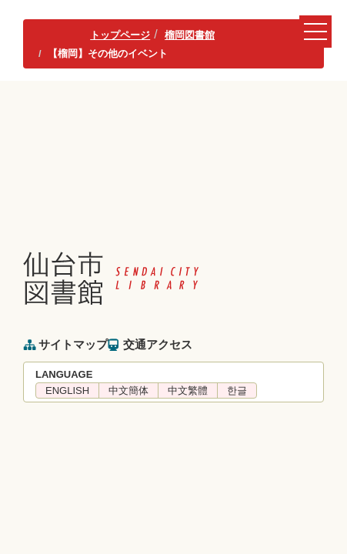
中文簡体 (128, 390)
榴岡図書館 (190, 35)
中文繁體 (188, 390)
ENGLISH (67, 390)
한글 (237, 390)
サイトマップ (73, 344)
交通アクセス (157, 344)
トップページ (120, 35)
